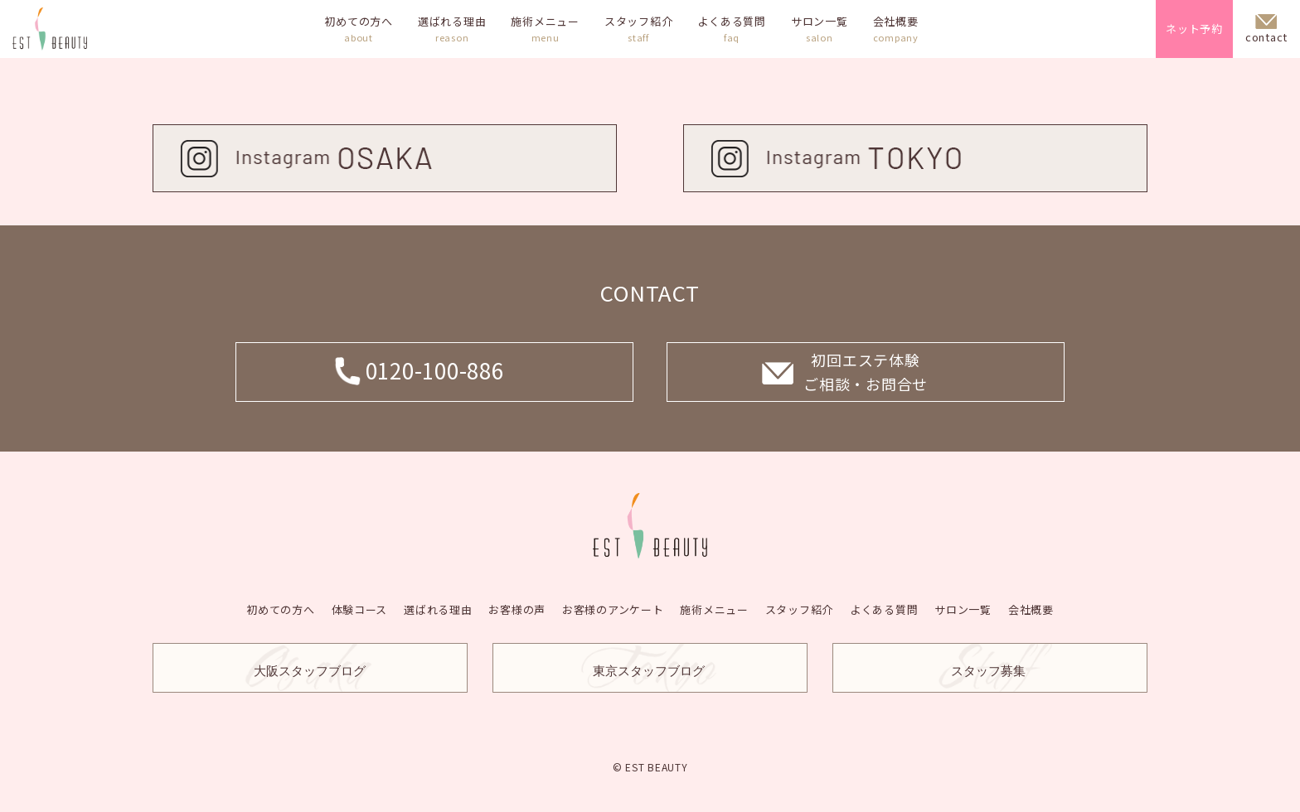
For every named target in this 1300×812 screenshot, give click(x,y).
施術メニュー (545, 29)
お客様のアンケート (613, 608)
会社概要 (896, 29)
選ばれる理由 (452, 29)
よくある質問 (731, 29)
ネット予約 (1194, 28)
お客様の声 (517, 608)
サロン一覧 (819, 29)
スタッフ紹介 (638, 29)
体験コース (359, 608)
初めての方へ (358, 29)
